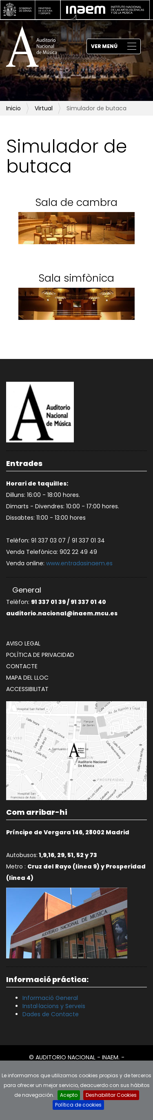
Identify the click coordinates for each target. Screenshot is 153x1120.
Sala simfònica (76, 278)
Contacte (22, 666)
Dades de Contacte (50, 1014)
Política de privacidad (40, 655)
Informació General (50, 998)
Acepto (69, 1095)
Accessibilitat (27, 689)
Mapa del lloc (27, 678)
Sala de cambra (76, 202)
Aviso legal (23, 643)
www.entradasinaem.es (79, 563)
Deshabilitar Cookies (111, 1095)
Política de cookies (78, 1104)
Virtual (44, 108)
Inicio (13, 108)
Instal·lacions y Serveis (53, 1006)
